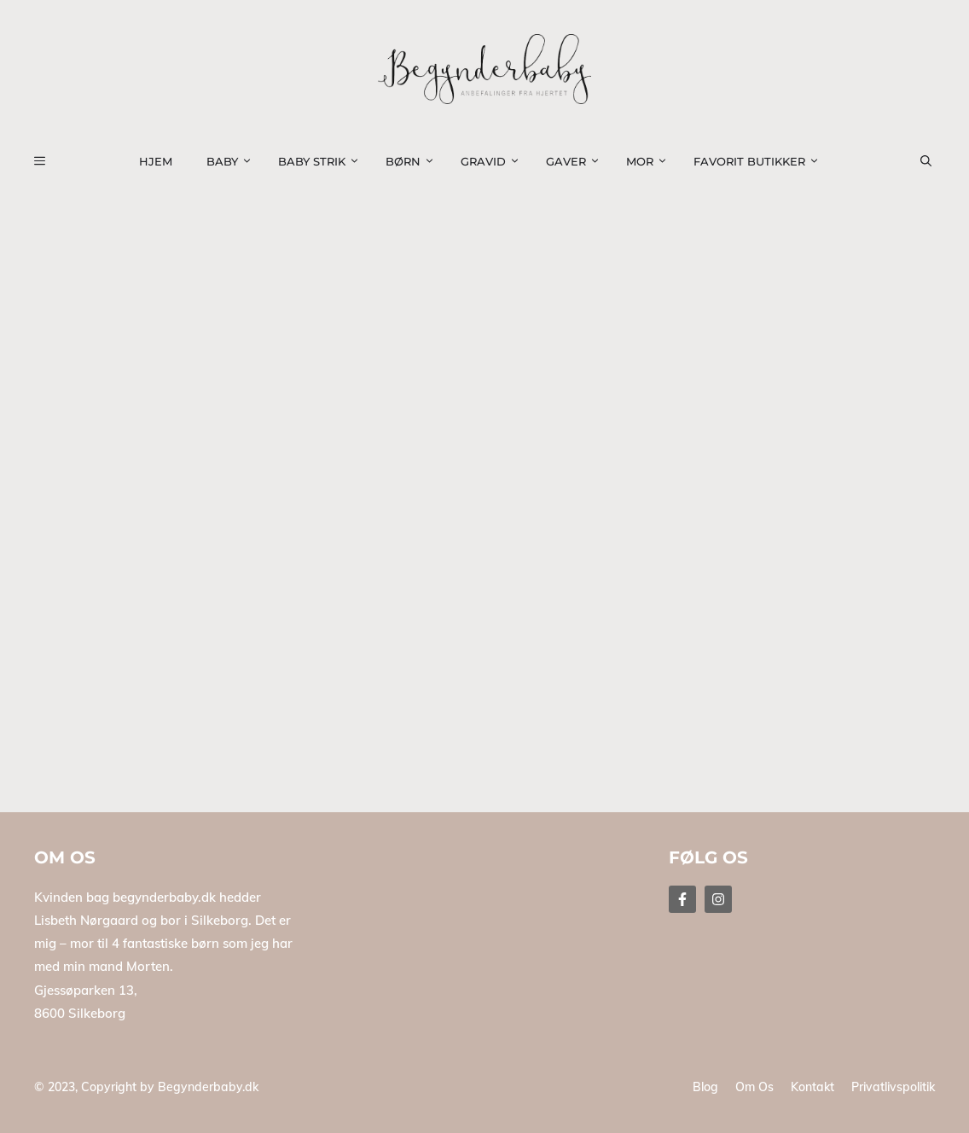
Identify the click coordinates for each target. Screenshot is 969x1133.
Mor (651, 161)
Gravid (495, 161)
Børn (415, 161)
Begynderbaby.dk (208, 1087)
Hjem (155, 161)
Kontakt (812, 1087)
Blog (705, 1087)
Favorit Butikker (760, 161)
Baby (233, 161)
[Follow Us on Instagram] (718, 899)
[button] (936, 161)
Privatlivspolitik (893, 1087)
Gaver (577, 161)
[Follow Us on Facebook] (682, 899)
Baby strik (323, 161)
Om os (754, 1087)
